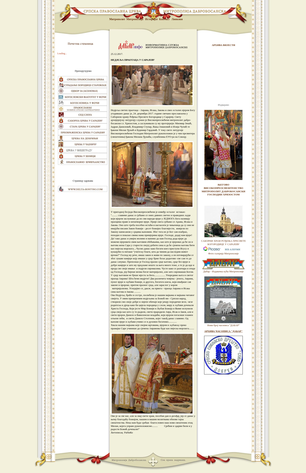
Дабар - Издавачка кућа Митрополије (223, 271)
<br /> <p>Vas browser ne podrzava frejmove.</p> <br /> (223, 75)
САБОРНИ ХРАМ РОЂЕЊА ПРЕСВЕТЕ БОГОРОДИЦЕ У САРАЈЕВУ (223, 242)
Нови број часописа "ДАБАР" (223, 325)
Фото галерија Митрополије (223, 253)
